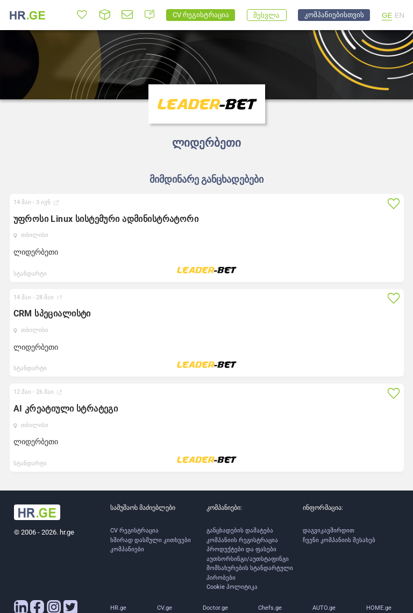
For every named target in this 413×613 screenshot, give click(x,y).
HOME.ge (378, 607)
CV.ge (164, 607)
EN (400, 15)
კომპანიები (127, 549)
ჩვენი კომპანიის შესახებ (339, 540)
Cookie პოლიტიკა (232, 586)
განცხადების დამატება (239, 530)
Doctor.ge (215, 607)
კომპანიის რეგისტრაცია (242, 540)
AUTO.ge (324, 607)
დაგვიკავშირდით (328, 530)
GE (387, 15)
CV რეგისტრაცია (134, 530)
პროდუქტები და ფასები (241, 549)
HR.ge (118, 607)
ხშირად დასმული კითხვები (150, 540)
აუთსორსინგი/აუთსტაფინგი (247, 559)
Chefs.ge (270, 607)
